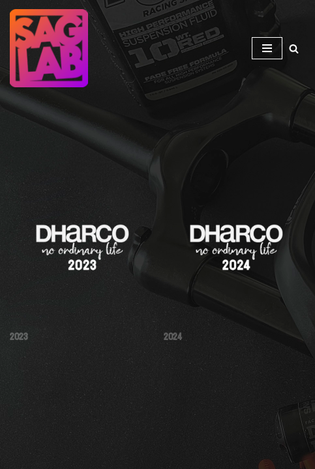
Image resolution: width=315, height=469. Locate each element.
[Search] (294, 48)
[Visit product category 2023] (80, 261)
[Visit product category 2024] (234, 261)
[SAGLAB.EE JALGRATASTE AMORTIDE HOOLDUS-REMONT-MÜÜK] (52, 48)
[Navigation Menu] (267, 48)
